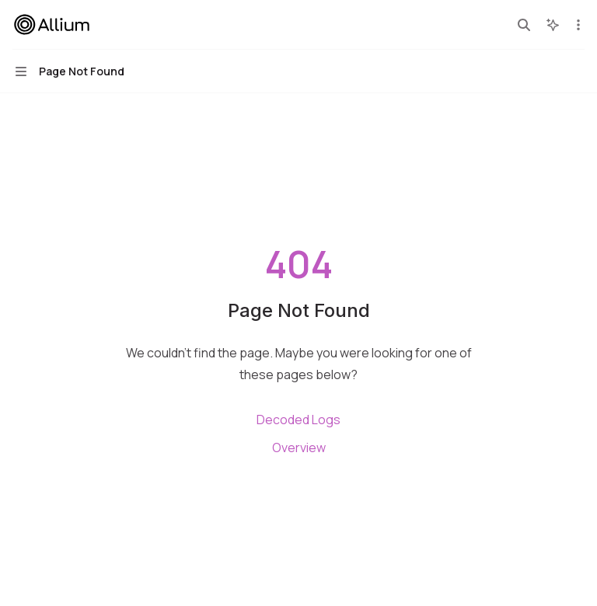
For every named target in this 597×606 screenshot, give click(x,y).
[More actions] (577, 25)
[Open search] (523, 24)
